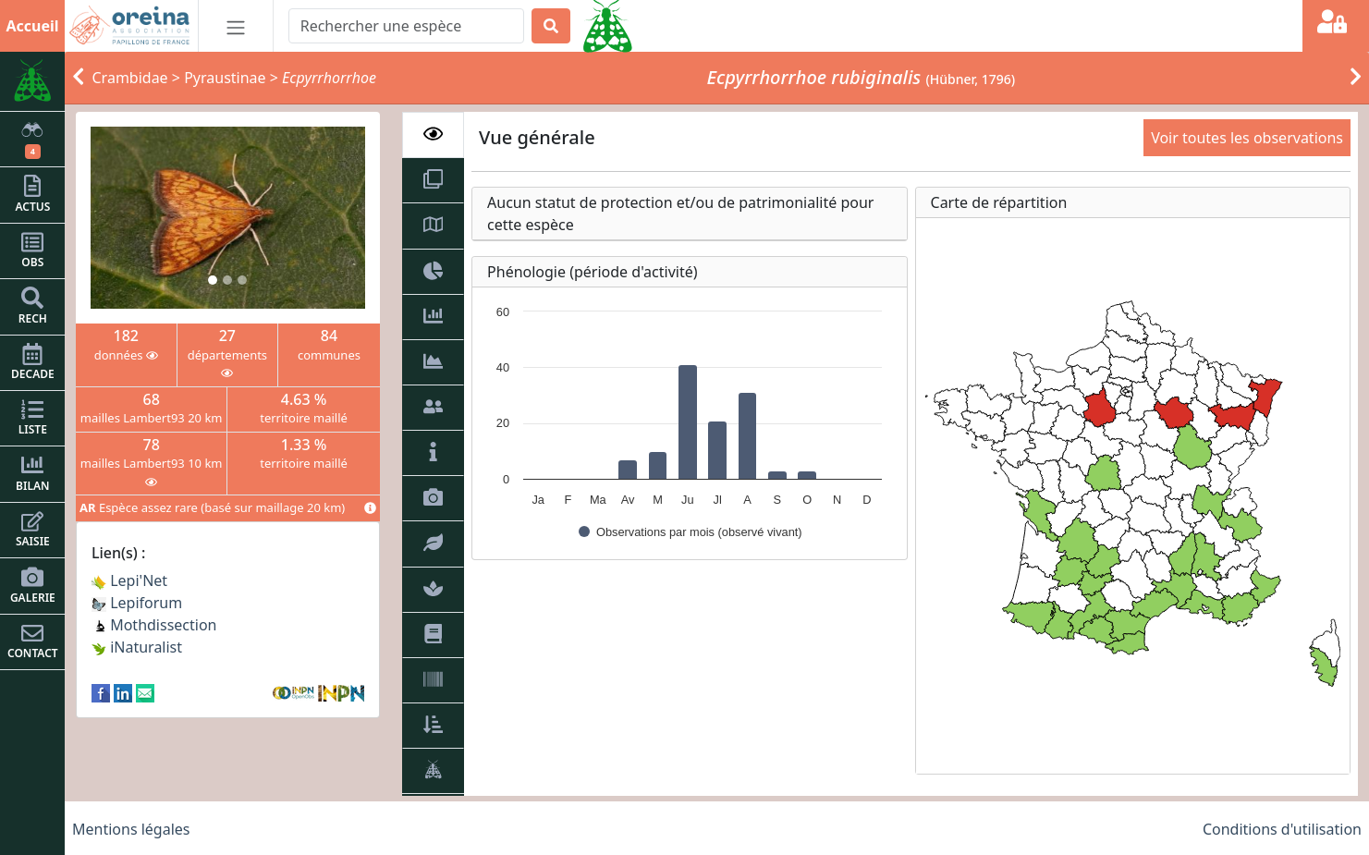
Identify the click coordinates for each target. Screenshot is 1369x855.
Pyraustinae (224, 77)
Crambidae (130, 77)
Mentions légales (131, 829)
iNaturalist (137, 647)
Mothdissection (154, 625)
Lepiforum (137, 602)
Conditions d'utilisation (1282, 829)
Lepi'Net (129, 580)
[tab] (433, 135)
